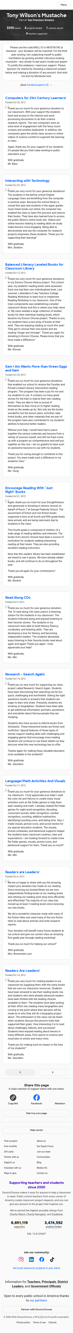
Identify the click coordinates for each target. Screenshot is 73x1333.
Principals (49, 1282)
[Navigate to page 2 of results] (53, 1072)
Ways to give (10, 1173)
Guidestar (57, 1214)
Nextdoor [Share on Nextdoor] (60, 1099)
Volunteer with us (12, 1168)
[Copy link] (13, 1099)
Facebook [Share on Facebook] (36, 1099)
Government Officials (46, 1286)
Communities (43, 1157)
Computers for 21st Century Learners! (35, 98)
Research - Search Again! (25, 674)
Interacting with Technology (27, 181)
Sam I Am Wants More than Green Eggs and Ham (36, 368)
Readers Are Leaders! (22, 971)
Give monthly (10, 1146)
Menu (64, 4)
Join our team (43, 1151)
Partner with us (11, 1157)
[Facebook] (41, 1259)
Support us (9, 1162)
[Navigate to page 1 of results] (20, 1072)
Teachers (33, 1282)
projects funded (54, 1224)
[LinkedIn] (31, 1259)
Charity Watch (17, 1214)
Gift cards (9, 1151)
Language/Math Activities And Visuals (35, 781)
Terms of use (39, 1322)
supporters (19, 1224)
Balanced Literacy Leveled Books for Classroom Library (34, 266)
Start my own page (36, 1113)
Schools (52, 1322)
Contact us (42, 1173)
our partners (38, 1300)
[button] (13, 1099)
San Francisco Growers (41, 20)
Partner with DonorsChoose (36, 1309)
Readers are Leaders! (22, 872)
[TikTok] (52, 1259)
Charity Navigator (36, 1214)
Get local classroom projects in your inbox (36, 1268)
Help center (36, 1130)
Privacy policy (23, 1322)
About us (41, 1141)
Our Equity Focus (45, 1146)
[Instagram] (21, 1259)
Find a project (10, 1141)
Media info (42, 1168)
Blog (39, 1162)
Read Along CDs (18, 598)
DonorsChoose (10, 5)
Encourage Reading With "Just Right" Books (29, 490)
